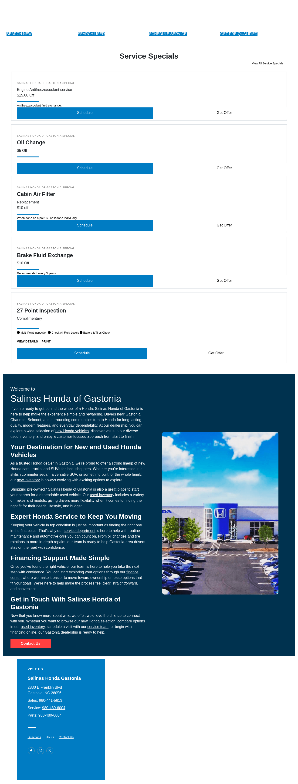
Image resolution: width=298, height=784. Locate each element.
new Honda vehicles (72, 431)
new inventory (28, 480)
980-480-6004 (53, 708)
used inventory (22, 437)
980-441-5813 (50, 700)
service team (97, 627)
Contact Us (30, 643)
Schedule (85, 113)
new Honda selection (98, 621)
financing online (23, 632)
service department (79, 531)
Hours (50, 737)
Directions (34, 737)
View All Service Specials (267, 63)
